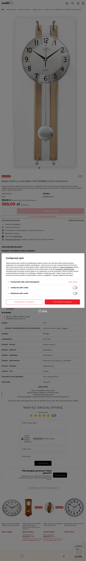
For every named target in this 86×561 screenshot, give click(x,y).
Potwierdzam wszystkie (62, 302)
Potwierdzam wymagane (24, 302)
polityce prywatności (66, 267)
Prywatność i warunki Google (64, 269)
